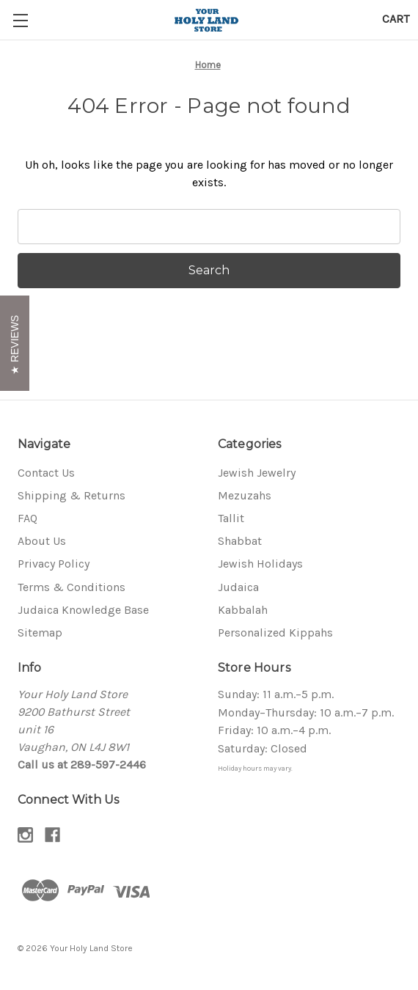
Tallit (231, 518)
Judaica (238, 587)
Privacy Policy (53, 564)
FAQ (27, 518)
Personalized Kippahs (275, 632)
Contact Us (46, 473)
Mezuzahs (244, 495)
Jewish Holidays (260, 564)
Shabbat (240, 541)
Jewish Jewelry (257, 473)
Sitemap (40, 632)
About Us (42, 541)
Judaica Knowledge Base (83, 610)
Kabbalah (243, 610)
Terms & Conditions (71, 587)
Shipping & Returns (71, 495)
